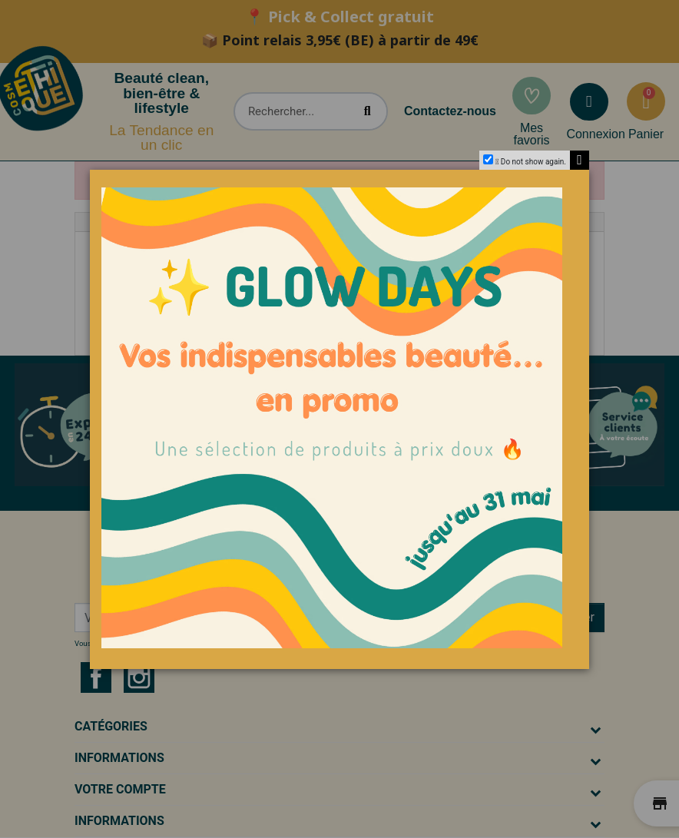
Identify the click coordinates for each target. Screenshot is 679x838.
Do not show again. (533, 161)
